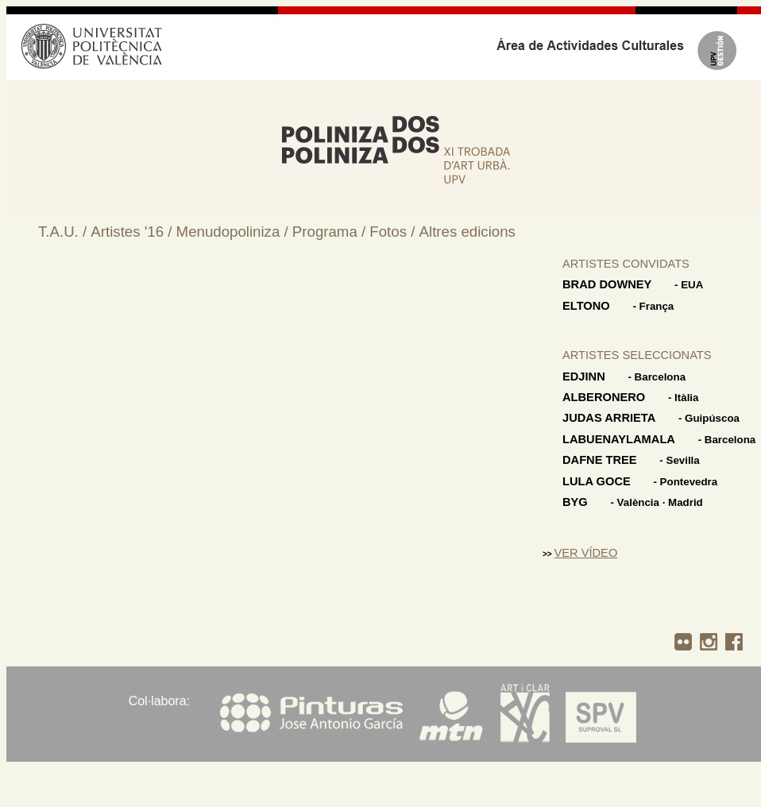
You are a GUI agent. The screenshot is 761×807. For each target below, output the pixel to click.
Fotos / (394, 231)
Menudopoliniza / (234, 231)
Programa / (330, 231)
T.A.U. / (64, 231)
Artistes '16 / (133, 231)
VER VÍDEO (585, 552)
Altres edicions (467, 231)
